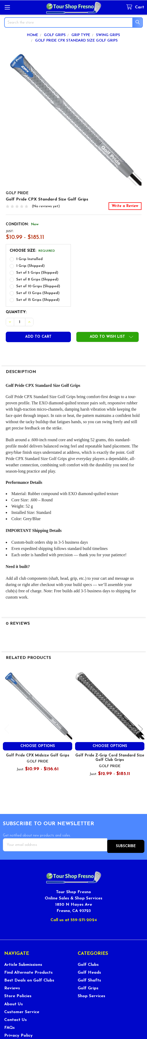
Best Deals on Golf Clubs (29, 979)
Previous (7, 729)
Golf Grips (88, 987)
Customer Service (21, 1010)
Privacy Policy (18, 1034)
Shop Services (91, 994)
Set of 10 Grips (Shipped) (38, 286)
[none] (74, 118)
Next (140, 729)
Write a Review (125, 206)
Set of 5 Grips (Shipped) (37, 273)
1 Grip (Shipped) (30, 266)
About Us (13, 1002)
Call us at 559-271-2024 (73, 918)
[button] (107, 337)
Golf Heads (89, 971)
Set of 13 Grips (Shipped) (38, 293)
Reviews (12, 987)
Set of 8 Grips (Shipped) (37, 280)
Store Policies (17, 994)
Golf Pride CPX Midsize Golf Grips (37, 755)
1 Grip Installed (29, 259)
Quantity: (16, 312)
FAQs (9, 1026)
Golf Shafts (89, 979)
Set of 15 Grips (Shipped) (38, 300)
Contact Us (15, 1018)
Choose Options (37, 746)
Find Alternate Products (28, 971)
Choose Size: (32, 251)
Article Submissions (23, 963)
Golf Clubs (88, 963)
